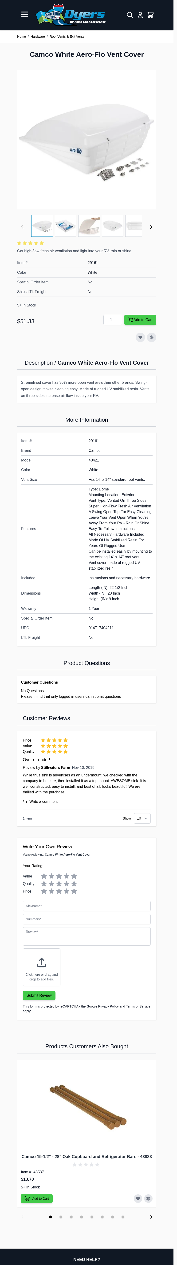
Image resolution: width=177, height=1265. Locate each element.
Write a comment (40, 801)
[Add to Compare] (151, 337)
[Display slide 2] (61, 1217)
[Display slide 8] (123, 1217)
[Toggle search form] (130, 15)
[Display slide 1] (50, 1217)
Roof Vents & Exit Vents (67, 36)
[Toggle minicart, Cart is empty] (150, 15)
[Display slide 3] (71, 1217)
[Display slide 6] (102, 1217)
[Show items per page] (142, 818)
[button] (31, 243)
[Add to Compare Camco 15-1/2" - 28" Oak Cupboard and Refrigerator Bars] (148, 1198)
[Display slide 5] (92, 1217)
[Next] (151, 227)
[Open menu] (24, 14)
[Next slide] (151, 1217)
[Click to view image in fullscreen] (86, 139)
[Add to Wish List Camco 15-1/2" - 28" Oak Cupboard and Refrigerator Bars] (138, 1198)
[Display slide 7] (112, 1217)
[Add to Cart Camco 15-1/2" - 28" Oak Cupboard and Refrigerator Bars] (37, 1198)
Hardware (38, 36)
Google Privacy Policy (103, 1006)
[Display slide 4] (81, 1217)
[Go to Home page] (70, 15)
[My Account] (140, 15)
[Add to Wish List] (140, 337)
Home (21, 36)
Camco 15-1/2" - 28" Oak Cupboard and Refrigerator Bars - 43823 (87, 1156)
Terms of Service (138, 1006)
